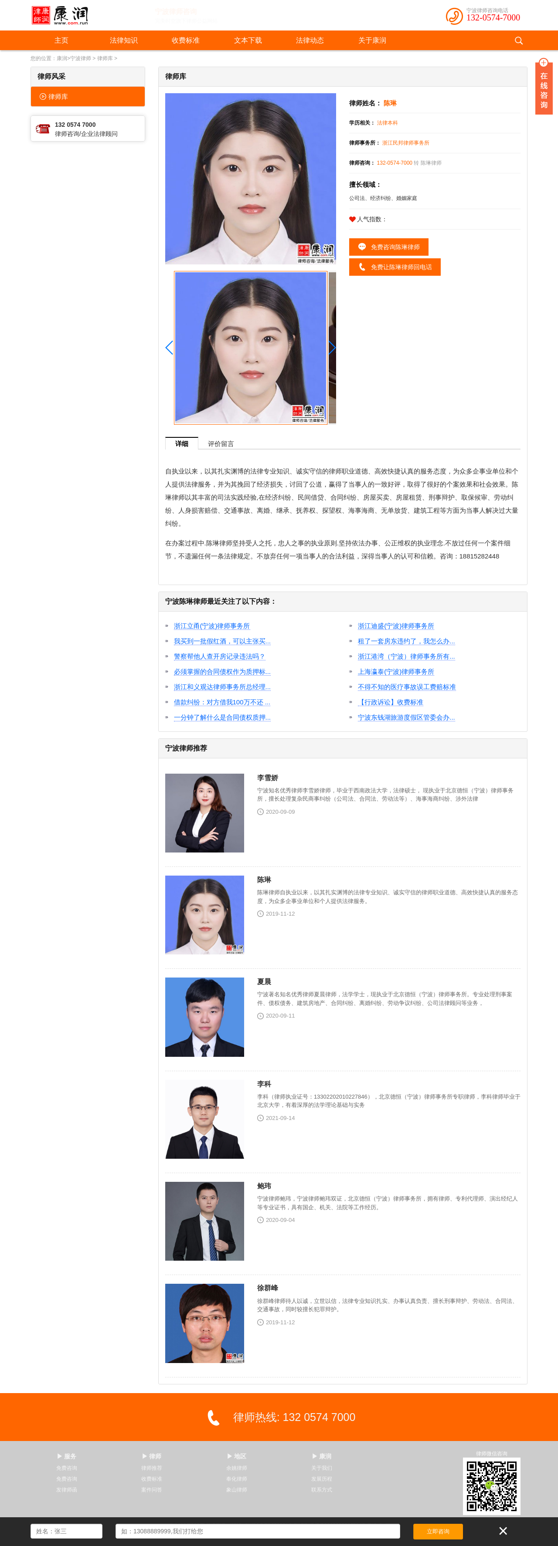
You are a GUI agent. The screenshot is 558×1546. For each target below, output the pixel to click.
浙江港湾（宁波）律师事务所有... (406, 656)
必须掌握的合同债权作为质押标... (222, 671)
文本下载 (248, 40)
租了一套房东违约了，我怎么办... (406, 641)
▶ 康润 (322, 1456)
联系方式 (321, 1490)
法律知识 (124, 40)
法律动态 (310, 40)
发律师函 (66, 1490)
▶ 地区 (237, 1456)
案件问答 (151, 1490)
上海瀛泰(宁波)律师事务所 (396, 671)
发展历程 (321, 1479)
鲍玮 (264, 1186)
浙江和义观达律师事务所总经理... (222, 686)
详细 (181, 443)
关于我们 (321, 1468)
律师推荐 (151, 1468)
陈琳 (264, 879)
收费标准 (186, 40)
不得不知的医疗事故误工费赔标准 (407, 686)
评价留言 (221, 443)
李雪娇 (267, 777)
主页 (61, 40)
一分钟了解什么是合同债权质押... (222, 717)
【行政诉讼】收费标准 (390, 702)
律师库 (105, 58)
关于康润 (372, 40)
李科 (264, 1084)
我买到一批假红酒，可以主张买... (222, 641)
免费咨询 (66, 1468)
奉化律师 (236, 1479)
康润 (62, 58)
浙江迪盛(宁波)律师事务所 (396, 625)
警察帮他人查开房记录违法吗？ (219, 656)
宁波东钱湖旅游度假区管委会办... (406, 717)
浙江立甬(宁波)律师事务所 (212, 625)
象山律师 (236, 1490)
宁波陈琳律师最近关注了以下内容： (221, 601)
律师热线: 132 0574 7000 (294, 1417)
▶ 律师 (152, 1456)
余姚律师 (236, 1468)
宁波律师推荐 (186, 748)
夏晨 (264, 981)
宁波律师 (80, 58)
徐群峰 (267, 1288)
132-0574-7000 (493, 17)
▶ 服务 (67, 1456)
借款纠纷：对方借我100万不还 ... (222, 702)
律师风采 (51, 76)
